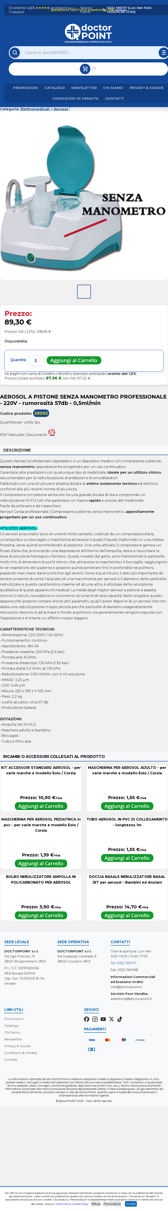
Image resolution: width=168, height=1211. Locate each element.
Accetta (131, 1204)
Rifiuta (96, 1204)
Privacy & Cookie (147, 88)
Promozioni (25, 88)
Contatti (114, 98)
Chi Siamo (113, 88)
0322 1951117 (126, 963)
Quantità (18, 360)
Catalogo (55, 88)
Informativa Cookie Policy (72, 1204)
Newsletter (84, 88)
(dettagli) (120, 10)
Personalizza (112, 1204)
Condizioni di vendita (76, 98)
